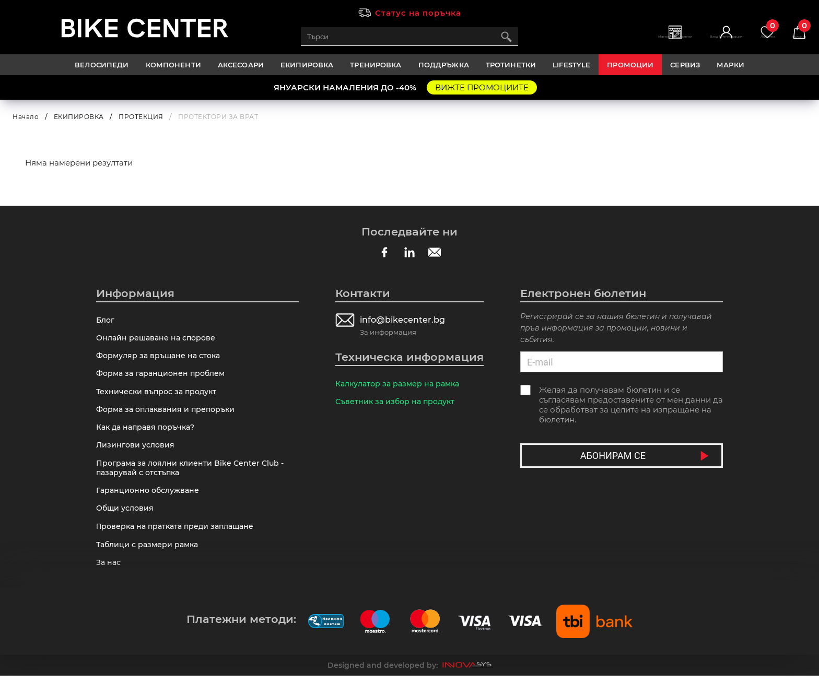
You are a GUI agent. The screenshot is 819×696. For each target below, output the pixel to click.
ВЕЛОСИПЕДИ (101, 65)
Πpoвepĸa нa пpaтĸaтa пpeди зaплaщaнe (179, 543)
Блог (106, 320)
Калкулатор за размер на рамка (401, 384)
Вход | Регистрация (697, 42)
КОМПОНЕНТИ (173, 65)
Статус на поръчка (418, 13)
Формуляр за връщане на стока (161, 359)
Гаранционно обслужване (150, 504)
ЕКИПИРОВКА (306, 65)
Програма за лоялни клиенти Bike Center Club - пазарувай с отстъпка (193, 480)
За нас (109, 582)
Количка (794, 31)
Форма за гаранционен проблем (163, 378)
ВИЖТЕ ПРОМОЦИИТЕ (482, 87)
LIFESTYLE (571, 65)
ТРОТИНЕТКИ (511, 65)
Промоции (630, 65)
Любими (754, 31)
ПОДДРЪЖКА (443, 65)
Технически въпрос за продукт (159, 398)
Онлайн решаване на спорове (158, 340)
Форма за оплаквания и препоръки (169, 417)
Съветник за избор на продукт (398, 403)
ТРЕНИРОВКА (375, 65)
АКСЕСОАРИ (241, 65)
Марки (730, 65)
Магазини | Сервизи (624, 42)
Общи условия (126, 523)
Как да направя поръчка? (149, 436)
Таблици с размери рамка (150, 563)
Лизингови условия (137, 456)
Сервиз (685, 65)
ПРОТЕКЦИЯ (141, 117)
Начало (26, 117)
